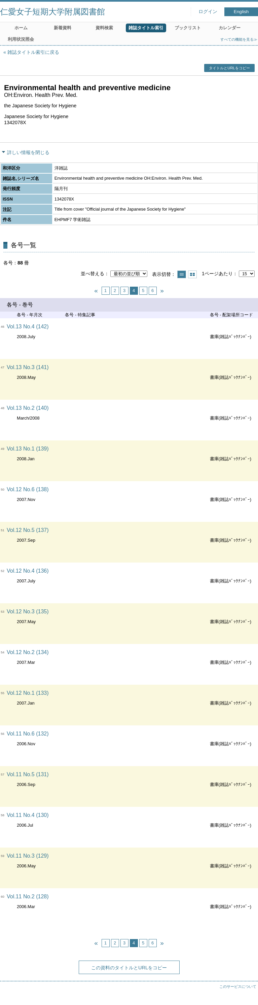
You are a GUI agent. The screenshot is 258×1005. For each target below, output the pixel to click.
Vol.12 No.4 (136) (28, 571)
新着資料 (62, 27)
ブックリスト (188, 27)
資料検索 (104, 27)
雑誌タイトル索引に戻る (33, 52)
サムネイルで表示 (192, 274)
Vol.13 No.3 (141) (28, 367)
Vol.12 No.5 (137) (28, 530)
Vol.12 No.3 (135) (28, 611)
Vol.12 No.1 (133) (28, 693)
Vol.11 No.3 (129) (28, 856)
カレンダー (230, 27)
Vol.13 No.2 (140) (28, 408)
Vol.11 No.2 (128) (28, 896)
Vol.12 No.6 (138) (28, 489)
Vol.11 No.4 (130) (28, 815)
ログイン (207, 11)
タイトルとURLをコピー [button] (229, 68)
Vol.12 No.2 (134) (28, 652)
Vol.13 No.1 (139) (28, 449)
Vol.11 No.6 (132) (28, 734)
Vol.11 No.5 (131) (28, 774)
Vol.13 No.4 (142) (28, 326)
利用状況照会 (21, 39)
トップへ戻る (246, 993)
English (241, 11)
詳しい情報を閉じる (28, 152)
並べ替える (92, 273)
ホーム (21, 27)
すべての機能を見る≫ (238, 39)
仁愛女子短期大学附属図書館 (52, 11)
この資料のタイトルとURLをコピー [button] (129, 967)
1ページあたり (217, 273)
